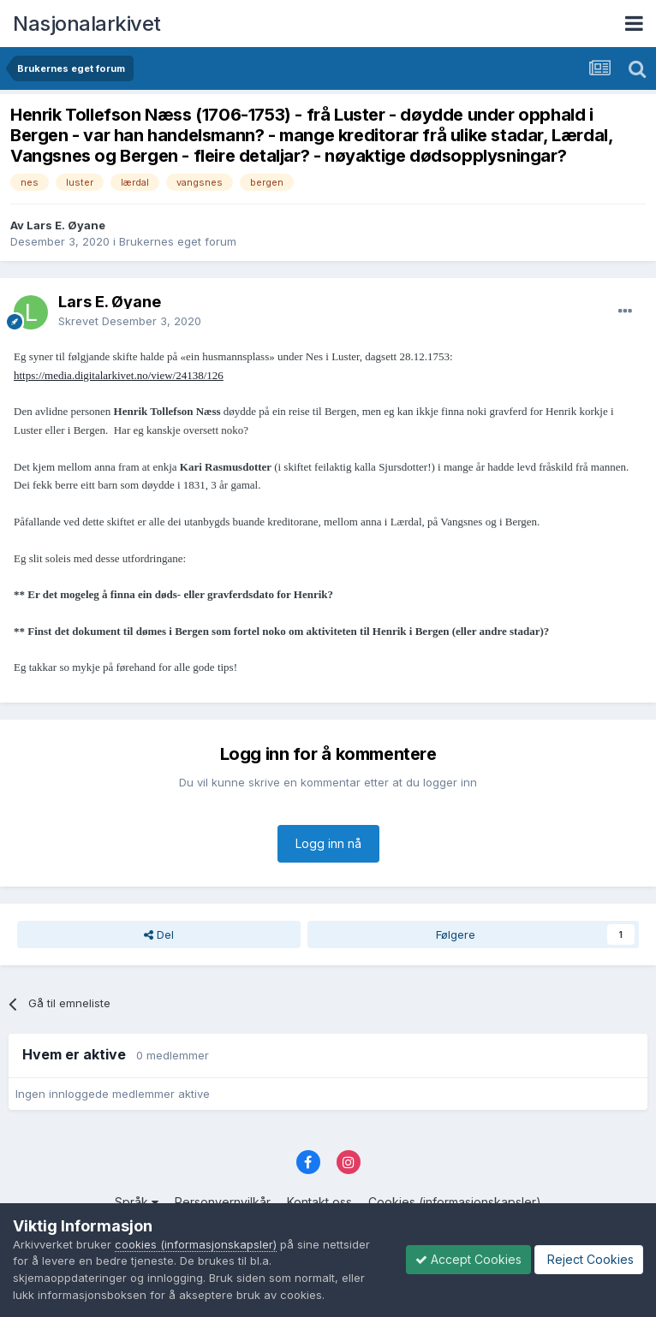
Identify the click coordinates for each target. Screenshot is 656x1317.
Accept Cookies (468, 1259)
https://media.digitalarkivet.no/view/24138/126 (119, 375)
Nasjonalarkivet (87, 23)
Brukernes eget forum (177, 241)
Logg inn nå (328, 843)
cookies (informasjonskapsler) (196, 1244)
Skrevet (129, 321)
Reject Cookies (589, 1259)
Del (159, 934)
